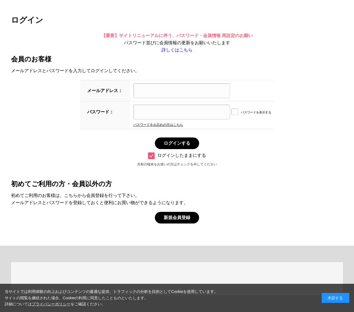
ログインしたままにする (177, 155)
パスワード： (100, 112)
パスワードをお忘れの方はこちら (158, 125)
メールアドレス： (105, 90)
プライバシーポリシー (51, 304)
